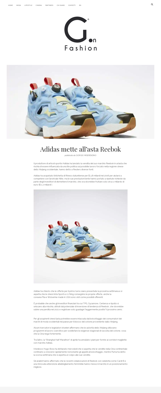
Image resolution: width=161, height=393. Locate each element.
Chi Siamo (61, 5)
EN (80, 5)
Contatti (72, 5)
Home (10, 5)
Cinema (39, 5)
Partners (49, 5)
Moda (18, 5)
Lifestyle (28, 5)
